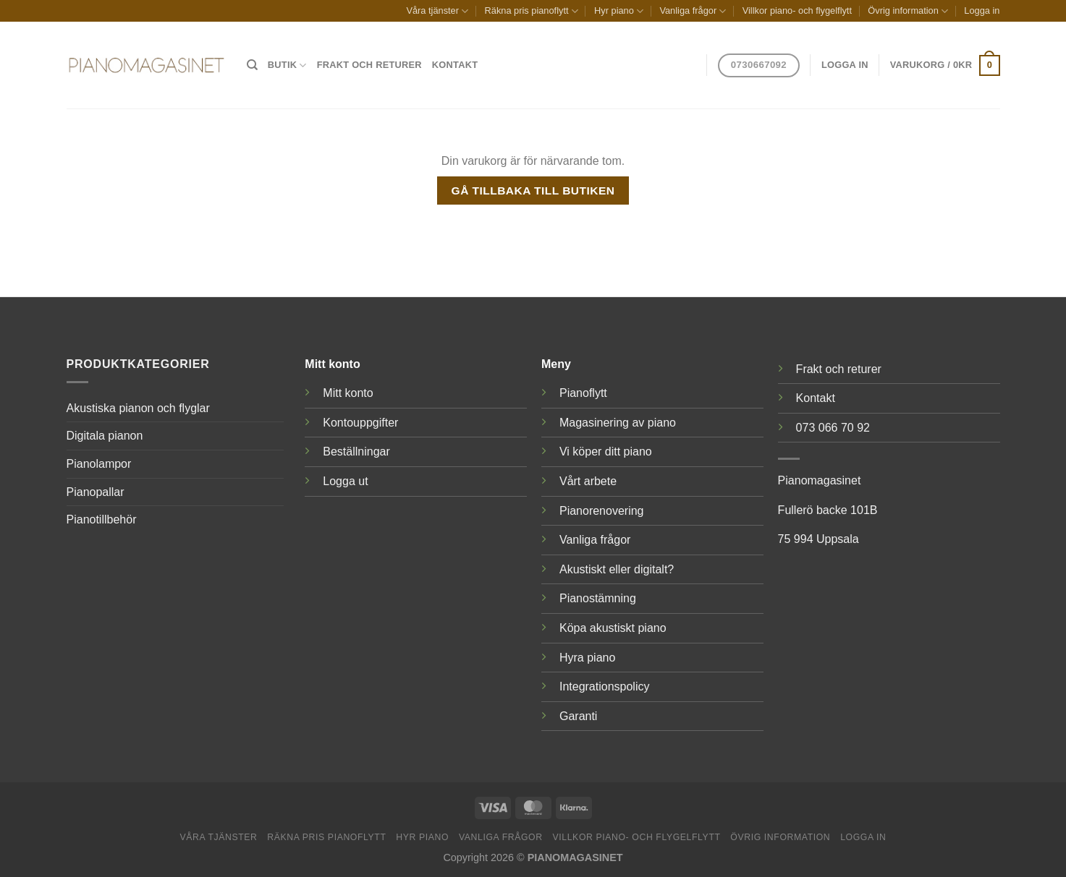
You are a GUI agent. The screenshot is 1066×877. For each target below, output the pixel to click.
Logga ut (345, 481)
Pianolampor (99, 464)
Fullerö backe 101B (828, 510)
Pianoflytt (583, 393)
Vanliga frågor (692, 11)
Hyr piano (618, 11)
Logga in (981, 10)
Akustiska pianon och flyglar (138, 408)
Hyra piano (587, 657)
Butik (287, 65)
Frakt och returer (369, 64)
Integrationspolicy (604, 686)
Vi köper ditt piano (605, 451)
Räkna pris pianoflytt (531, 11)
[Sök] (252, 65)
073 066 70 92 (833, 428)
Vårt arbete (588, 481)
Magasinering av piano (617, 422)
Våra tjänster (437, 11)
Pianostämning (597, 598)
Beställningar (356, 451)
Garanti (578, 716)
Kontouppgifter (360, 422)
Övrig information (908, 11)
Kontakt (455, 64)
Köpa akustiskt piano (613, 628)
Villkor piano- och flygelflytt (797, 10)
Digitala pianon (105, 435)
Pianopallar (95, 492)
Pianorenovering (601, 511)
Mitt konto (348, 393)
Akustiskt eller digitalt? (616, 569)
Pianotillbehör (102, 519)
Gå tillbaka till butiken (533, 190)
